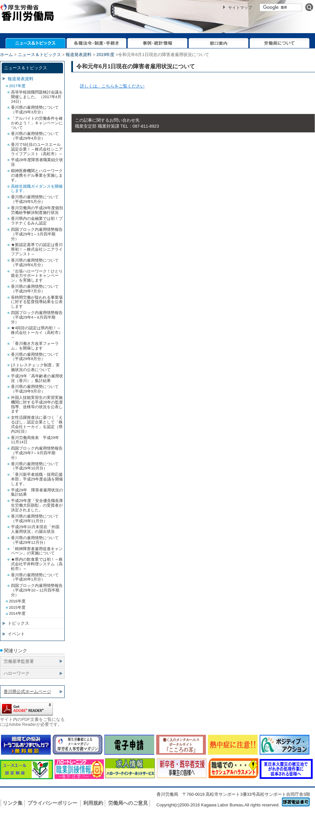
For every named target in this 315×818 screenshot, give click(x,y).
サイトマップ (240, 8)
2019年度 (105, 54)
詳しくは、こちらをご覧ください (112, 86)
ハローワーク (17, 673)
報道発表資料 (79, 54)
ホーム (6, 54)
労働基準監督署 (19, 661)
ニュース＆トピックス (39, 54)
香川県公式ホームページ (27, 691)
